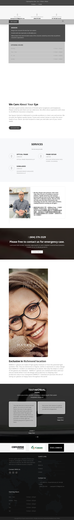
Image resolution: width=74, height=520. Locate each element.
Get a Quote (14, 21)
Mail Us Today (17, 17)
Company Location (56, 17)
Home (39, 461)
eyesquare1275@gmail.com (57, 486)
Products (33, 4)
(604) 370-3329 (37, 237)
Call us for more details (37, 17)
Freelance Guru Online (54, 518)
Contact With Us (37, 252)
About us (40, 465)
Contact (40, 4)
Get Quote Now (15, 128)
